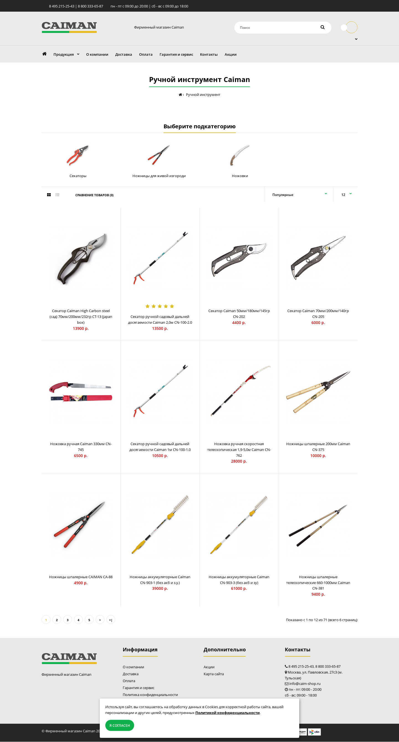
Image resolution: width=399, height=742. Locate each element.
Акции (209, 667)
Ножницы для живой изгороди (159, 176)
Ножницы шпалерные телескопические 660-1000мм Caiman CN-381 (318, 583)
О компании (133, 667)
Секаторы (78, 176)
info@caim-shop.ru (305, 684)
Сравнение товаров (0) (94, 195)
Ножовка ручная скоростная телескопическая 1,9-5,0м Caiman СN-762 (239, 450)
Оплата (129, 681)
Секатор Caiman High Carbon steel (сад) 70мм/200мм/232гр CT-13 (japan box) (81, 317)
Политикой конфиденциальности (227, 712)
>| (110, 620)
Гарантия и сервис (138, 688)
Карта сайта (214, 674)
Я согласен (119, 725)
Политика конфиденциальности (150, 695)
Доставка (131, 674)
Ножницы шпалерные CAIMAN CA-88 (80, 577)
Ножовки (240, 176)
